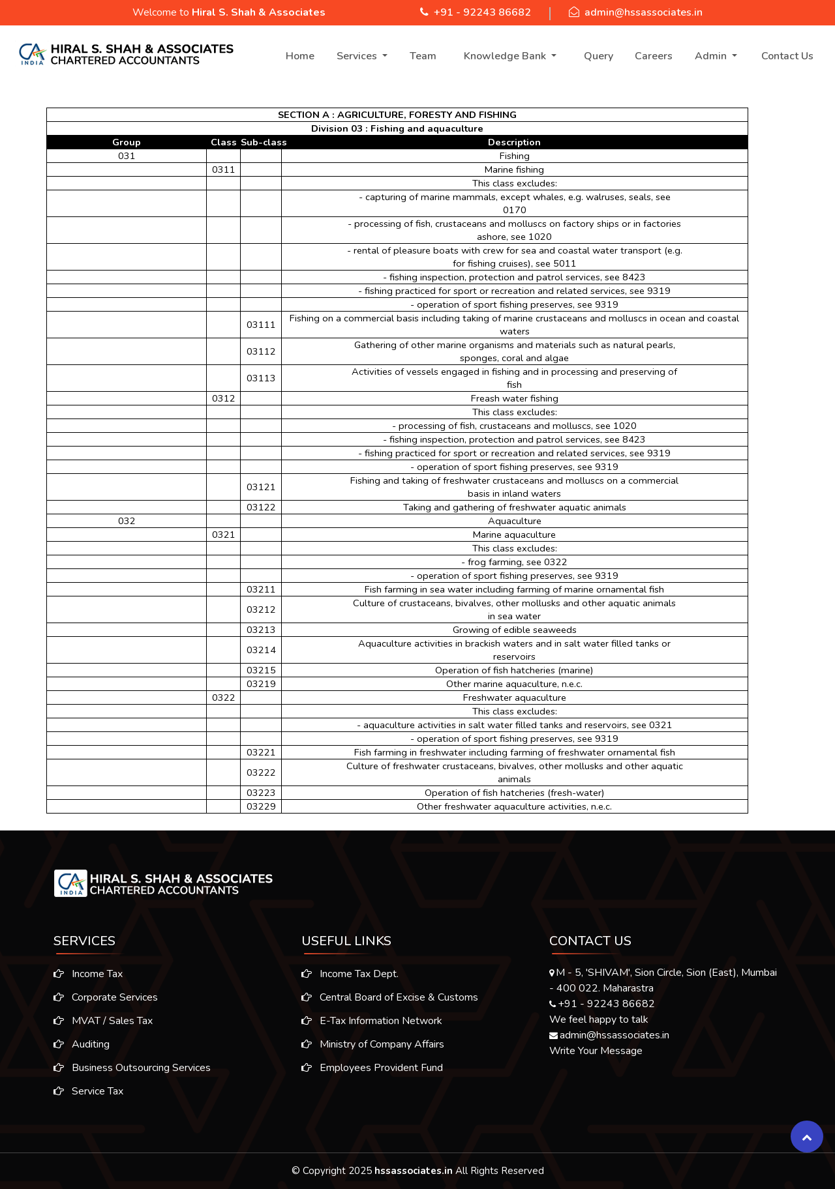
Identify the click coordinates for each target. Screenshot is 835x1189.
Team (423, 56)
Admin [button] (712, 56)
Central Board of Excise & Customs (389, 1002)
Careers (654, 56)
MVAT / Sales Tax (97, 1021)
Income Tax (82, 974)
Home (300, 56)
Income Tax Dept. (350, 979)
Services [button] (358, 56)
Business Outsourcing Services (126, 1068)
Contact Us (787, 56)
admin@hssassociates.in (643, 12)
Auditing (76, 1044)
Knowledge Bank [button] (506, 56)
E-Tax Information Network (371, 1026)
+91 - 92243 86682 (482, 12)
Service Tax (83, 1091)
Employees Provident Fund (372, 1073)
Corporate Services (100, 997)
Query (598, 56)
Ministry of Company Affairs (372, 1049)
